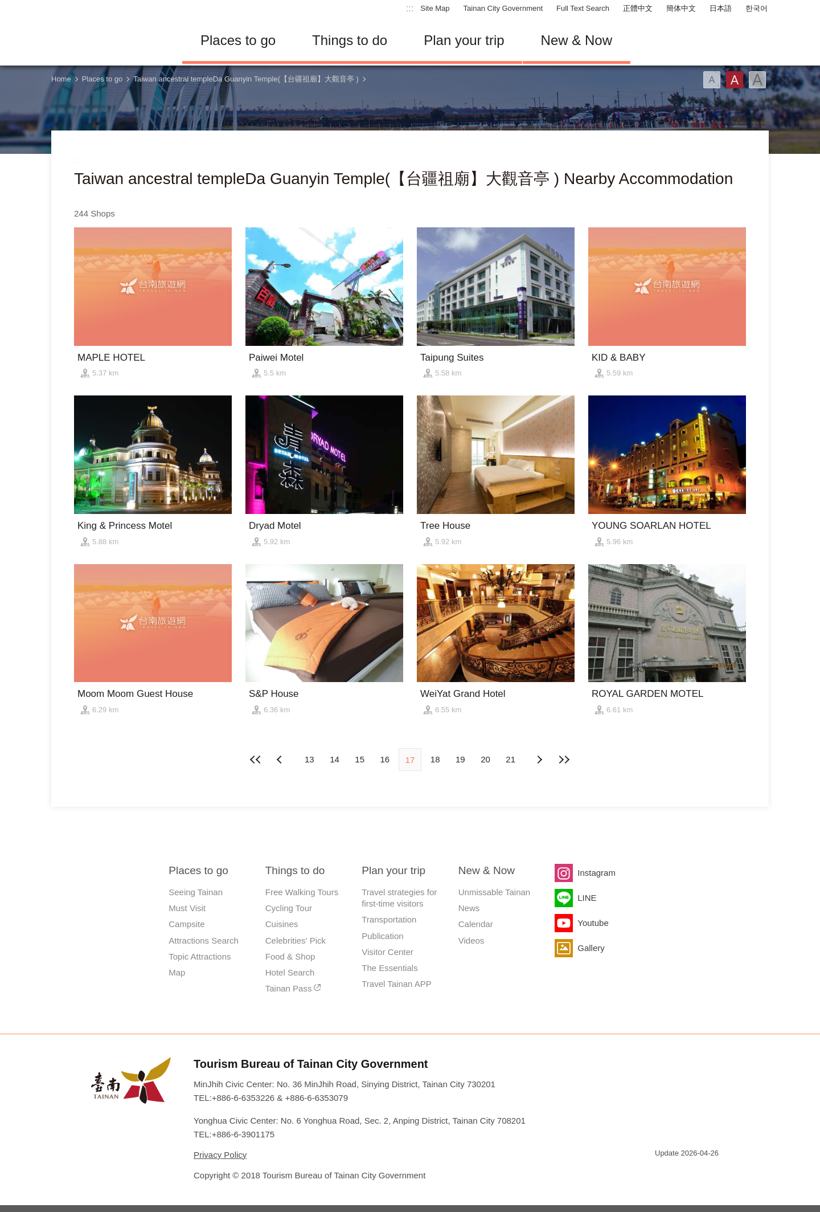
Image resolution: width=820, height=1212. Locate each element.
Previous (539, 759)
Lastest (564, 759)
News (469, 908)
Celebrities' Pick (295, 940)
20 (485, 759)
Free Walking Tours (301, 892)
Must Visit (187, 908)
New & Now (576, 40)
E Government (663, 1173)
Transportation (389, 919)
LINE (586, 898)
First (255, 759)
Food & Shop (290, 956)
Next (280, 759)
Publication (382, 936)
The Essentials (389, 968)
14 (334, 759)
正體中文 (638, 8)
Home (61, 79)
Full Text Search (582, 8)
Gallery (591, 948)
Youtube (593, 923)
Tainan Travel (108, 40)
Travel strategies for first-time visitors (399, 897)
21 (510, 759)
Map (177, 972)
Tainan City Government (503, 8)
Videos (471, 940)
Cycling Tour (288, 908)
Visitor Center (387, 952)
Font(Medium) (734, 79)
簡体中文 (681, 8)
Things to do (349, 40)
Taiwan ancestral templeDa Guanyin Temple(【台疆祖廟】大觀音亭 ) (246, 79)
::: (409, 8)
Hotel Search (290, 972)
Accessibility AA (704, 1173)
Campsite (186, 924)
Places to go (238, 40)
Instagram (596, 873)
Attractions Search (204, 940)
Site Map (434, 8)
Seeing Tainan (196, 892)
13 (309, 759)
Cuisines (281, 924)
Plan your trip (464, 40)
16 (385, 759)
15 (359, 759)
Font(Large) (757, 79)
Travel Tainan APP (397, 984)
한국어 (756, 8)
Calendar (475, 924)
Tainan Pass (288, 988)
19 (460, 759)
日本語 (721, 8)
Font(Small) (711, 79)
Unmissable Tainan (494, 892)
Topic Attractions (200, 956)
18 (435, 759)
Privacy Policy (220, 1155)
